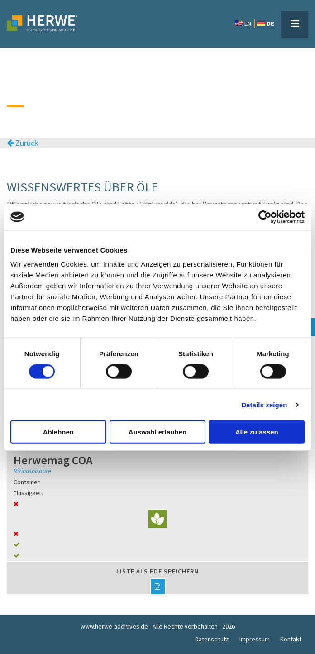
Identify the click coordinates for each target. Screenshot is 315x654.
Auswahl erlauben (157, 432)
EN (243, 23)
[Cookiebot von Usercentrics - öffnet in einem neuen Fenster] (265, 217)
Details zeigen (264, 404)
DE (265, 23)
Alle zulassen (256, 432)
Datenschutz (212, 639)
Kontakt (290, 639)
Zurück (22, 143)
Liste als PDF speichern (157, 580)
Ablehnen (58, 432)
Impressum (254, 639)
